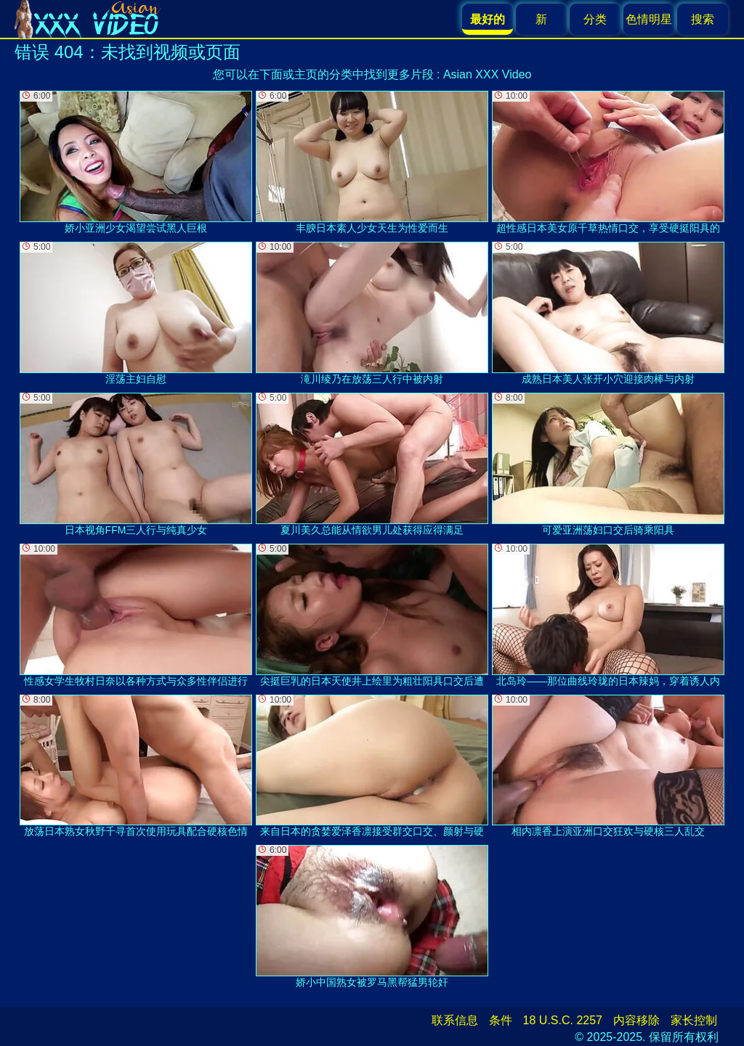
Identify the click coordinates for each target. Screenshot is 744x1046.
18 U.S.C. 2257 (562, 1020)
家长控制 (694, 1020)
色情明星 (649, 19)
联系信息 (455, 1020)
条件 (500, 1020)
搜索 (702, 19)
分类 (595, 19)
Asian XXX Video (487, 74)
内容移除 (636, 1020)
